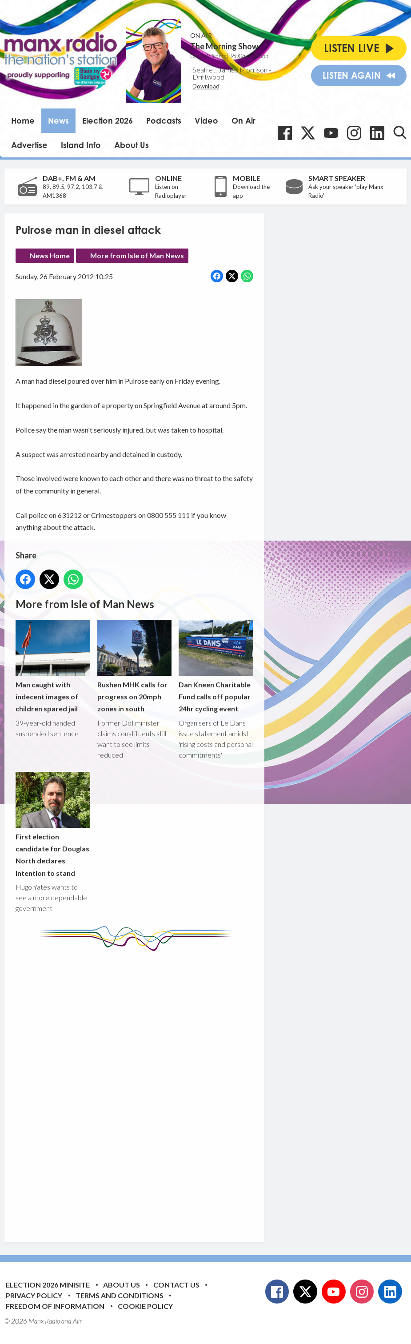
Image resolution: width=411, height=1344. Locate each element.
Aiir (77, 1321)
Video (206, 120)
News (58, 120)
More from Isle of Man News (137, 255)
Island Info (81, 145)
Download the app (251, 191)
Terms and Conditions (120, 1295)
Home (23, 120)
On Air (243, 120)
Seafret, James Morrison (229, 69)
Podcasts (163, 120)
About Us (131, 145)
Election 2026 (107, 120)
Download (205, 86)
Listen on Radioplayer (171, 191)
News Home (50, 255)
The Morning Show (224, 46)
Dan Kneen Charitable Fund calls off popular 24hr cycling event (216, 666)
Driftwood (208, 76)
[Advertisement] (182, 1090)
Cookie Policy (145, 1306)
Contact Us (176, 1284)
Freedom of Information (55, 1306)
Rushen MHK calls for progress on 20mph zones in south (134, 666)
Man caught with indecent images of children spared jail (53, 666)
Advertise (29, 145)
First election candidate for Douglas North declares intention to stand (53, 824)
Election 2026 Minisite (48, 1284)
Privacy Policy (34, 1295)
